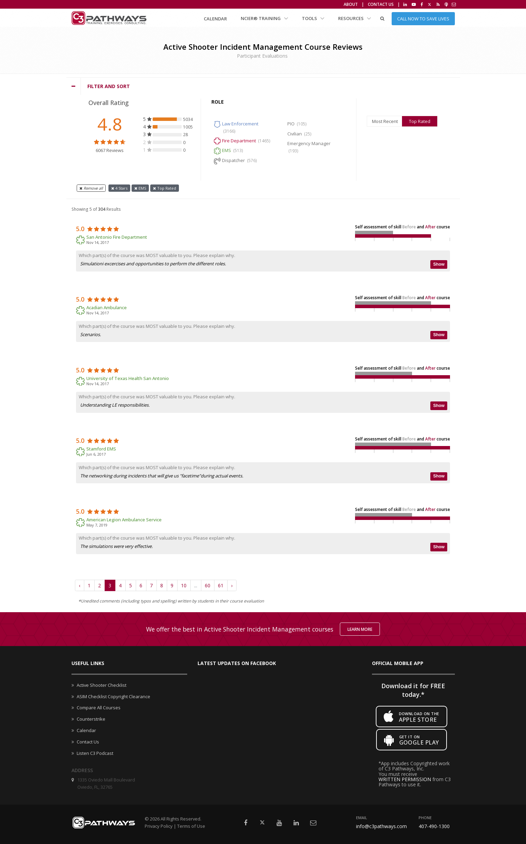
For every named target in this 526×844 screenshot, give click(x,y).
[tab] (263, 86)
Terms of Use (191, 826)
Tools (313, 18)
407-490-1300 (434, 826)
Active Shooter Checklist (101, 685)
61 (220, 585)
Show (438, 264)
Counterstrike (91, 719)
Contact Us (381, 4)
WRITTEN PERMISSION (405, 779)
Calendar (215, 19)
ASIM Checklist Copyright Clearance (113, 696)
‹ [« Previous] (79, 585)
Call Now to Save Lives (423, 19)
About (351, 4)
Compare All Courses (99, 707)
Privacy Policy (159, 826)
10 (184, 585)
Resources (354, 18)
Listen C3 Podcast (95, 753)
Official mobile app (397, 663)
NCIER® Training (264, 18)
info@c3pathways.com (381, 826)
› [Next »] (231, 585)
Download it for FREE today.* (413, 690)
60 (207, 585)
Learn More (359, 629)
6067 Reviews (110, 150)
